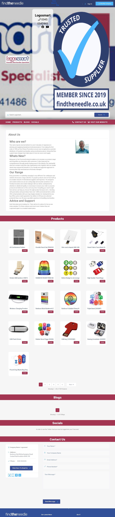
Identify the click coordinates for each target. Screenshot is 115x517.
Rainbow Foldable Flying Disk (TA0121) (74, 308)
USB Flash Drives (15, 339)
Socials (35, 122)
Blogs (27, 122)
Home (27, 3)
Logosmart (42, 15)
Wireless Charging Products (19, 308)
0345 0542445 (21, 461)
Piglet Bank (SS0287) (94, 308)
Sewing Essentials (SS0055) (96, 339)
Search (101, 115)
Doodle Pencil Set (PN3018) (45, 247)
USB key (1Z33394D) (68, 339)
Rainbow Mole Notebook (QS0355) (47, 308)
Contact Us (79, 122)
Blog (40, 3)
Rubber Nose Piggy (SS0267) (45, 339)
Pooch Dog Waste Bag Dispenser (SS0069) (24, 370)
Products (17, 122)
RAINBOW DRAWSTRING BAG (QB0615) (48, 278)
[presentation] (56, 494)
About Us (34, 3)
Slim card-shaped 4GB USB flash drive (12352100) (78, 247)
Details (25, 250)
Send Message (51, 501)
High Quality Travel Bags (95, 278)
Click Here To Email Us (21, 468)
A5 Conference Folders (17, 247)
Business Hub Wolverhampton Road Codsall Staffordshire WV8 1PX (21, 455)
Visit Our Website (98, 122)
